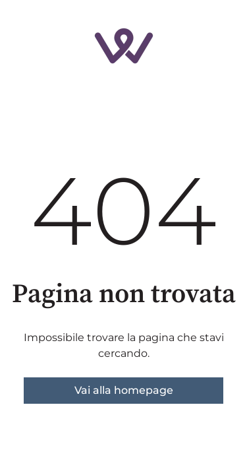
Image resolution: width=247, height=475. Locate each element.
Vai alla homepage (123, 390)
